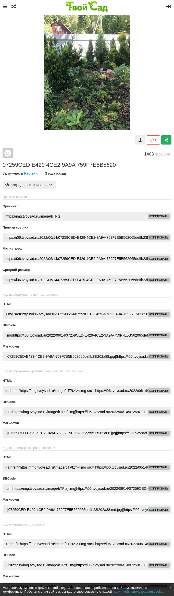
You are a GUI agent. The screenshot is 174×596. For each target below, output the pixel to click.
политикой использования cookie (138, 591)
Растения (32, 173)
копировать (158, 216)
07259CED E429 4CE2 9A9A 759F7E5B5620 (59, 165)
